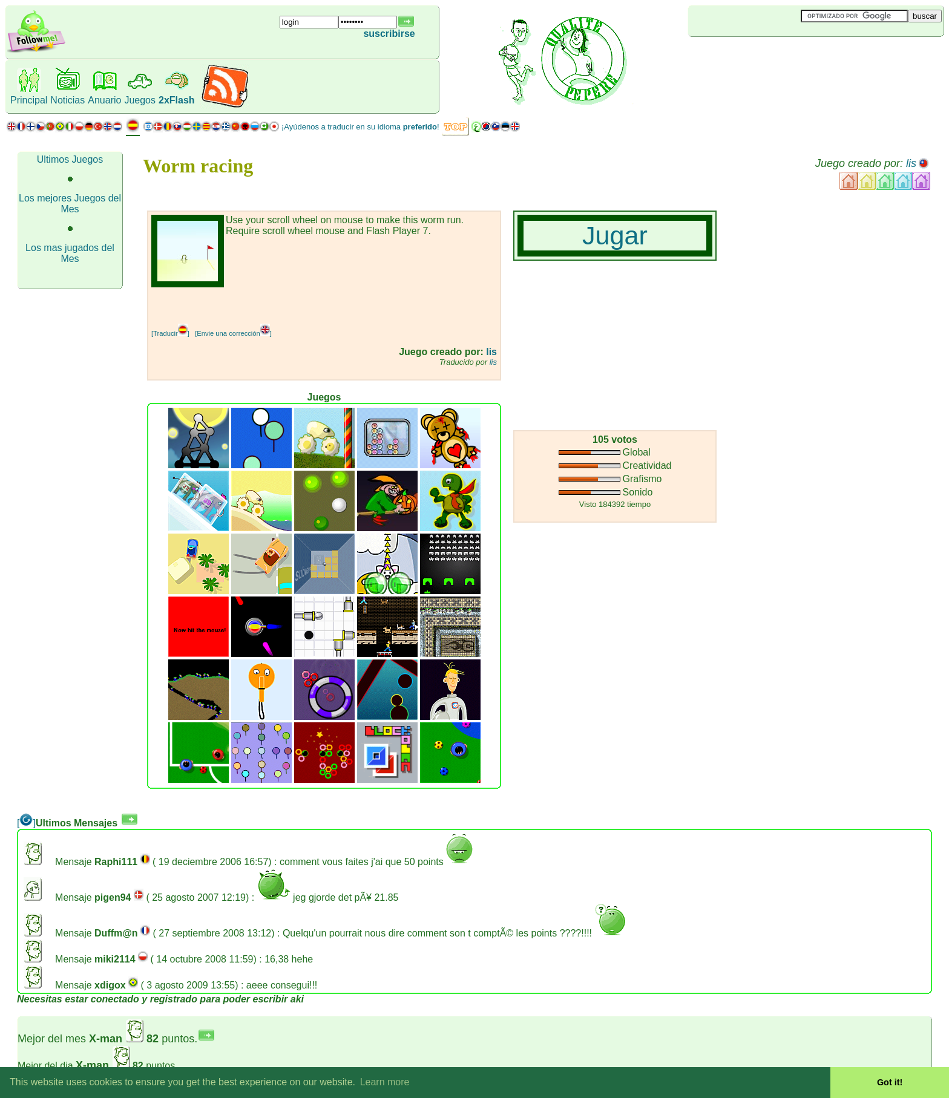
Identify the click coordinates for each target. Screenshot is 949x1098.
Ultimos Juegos (70, 159)
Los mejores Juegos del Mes (70, 203)
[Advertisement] (760, 57)
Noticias (67, 100)
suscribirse (389, 33)
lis (911, 163)
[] (26, 823)
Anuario (104, 100)
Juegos (140, 100)
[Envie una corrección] (233, 333)
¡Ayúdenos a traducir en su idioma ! (360, 126)
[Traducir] (170, 333)
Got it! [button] (889, 1082)
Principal (28, 100)
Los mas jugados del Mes (69, 253)
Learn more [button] (385, 1082)
